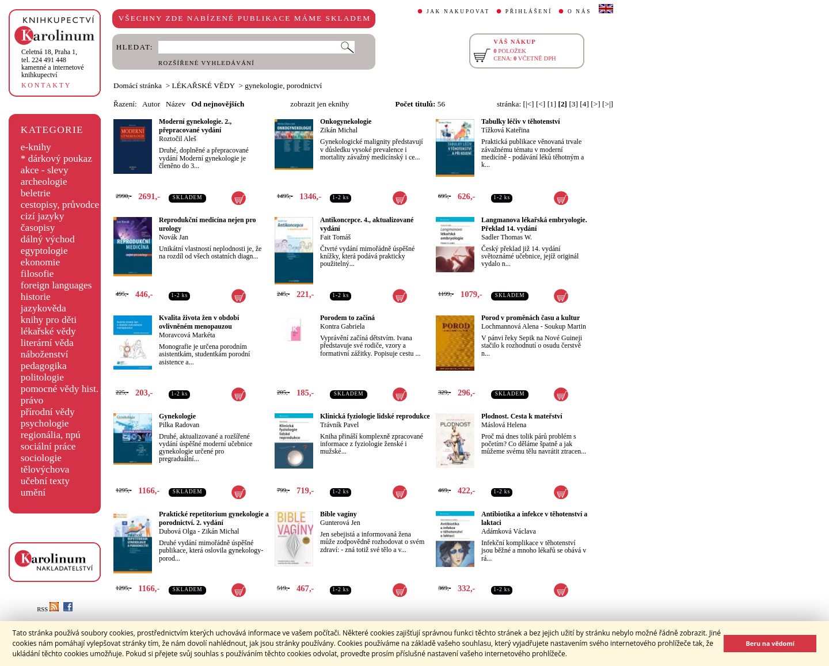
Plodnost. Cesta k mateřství (521, 416)
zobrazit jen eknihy (319, 104)
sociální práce (48, 446)
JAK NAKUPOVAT (458, 11)
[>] (595, 104)
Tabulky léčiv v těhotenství (520, 121)
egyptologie (44, 250)
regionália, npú (51, 434)
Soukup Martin (565, 326)
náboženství (45, 354)
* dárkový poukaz (56, 158)
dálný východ (48, 239)
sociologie (41, 457)
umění (33, 492)
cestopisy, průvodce (60, 204)
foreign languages (56, 285)
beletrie (36, 193)
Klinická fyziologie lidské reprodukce (375, 416)
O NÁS (579, 11)
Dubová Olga (177, 531)
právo (32, 400)
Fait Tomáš (335, 237)
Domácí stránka (137, 85)
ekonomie (40, 262)
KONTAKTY (46, 85)
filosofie (37, 273)
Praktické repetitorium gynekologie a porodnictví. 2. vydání (214, 518)
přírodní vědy (48, 411)
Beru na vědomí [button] (770, 643)
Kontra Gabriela (342, 326)
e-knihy (36, 147)
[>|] (607, 104)
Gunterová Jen (340, 523)
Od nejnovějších (217, 104)
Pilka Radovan (179, 425)
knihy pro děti (49, 319)
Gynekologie (177, 416)
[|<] (528, 104)
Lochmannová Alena (510, 326)
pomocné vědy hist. (59, 388)
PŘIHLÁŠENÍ (528, 11)
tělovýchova (45, 469)
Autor (151, 104)
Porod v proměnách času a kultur (530, 318)
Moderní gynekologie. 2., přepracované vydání (195, 125)
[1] (552, 104)
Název (175, 104)
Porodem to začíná (347, 318)
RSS (48, 609)
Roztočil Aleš (177, 139)
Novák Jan (173, 237)
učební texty (45, 480)
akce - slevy (45, 170)
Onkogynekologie (345, 121)
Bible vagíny (338, 514)
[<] (540, 104)
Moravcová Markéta (187, 335)
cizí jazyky (42, 216)
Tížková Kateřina (505, 130)
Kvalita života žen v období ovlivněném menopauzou (199, 322)
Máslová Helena (503, 425)
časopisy (38, 227)
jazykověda (43, 308)
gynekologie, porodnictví (283, 85)
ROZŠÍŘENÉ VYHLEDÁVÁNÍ (206, 63)
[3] (573, 104)
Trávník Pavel (339, 425)
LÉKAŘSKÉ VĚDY (203, 85)
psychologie (45, 423)
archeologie (44, 181)
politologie (42, 377)
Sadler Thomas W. (506, 237)
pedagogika (44, 365)
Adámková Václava (508, 531)
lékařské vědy (48, 331)
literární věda (47, 342)
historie (36, 296)
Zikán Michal (339, 130)
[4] (584, 104)
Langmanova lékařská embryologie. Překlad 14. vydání (534, 224)
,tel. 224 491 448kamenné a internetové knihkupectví (52, 63)
